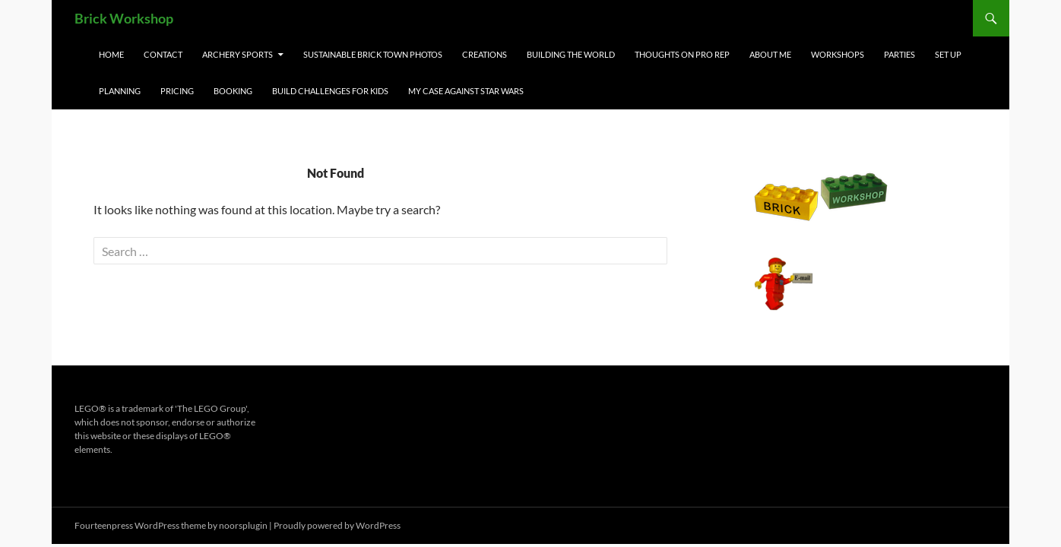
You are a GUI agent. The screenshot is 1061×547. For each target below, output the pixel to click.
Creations (484, 54)
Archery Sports (237, 54)
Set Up (948, 54)
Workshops (837, 54)
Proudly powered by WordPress (337, 525)
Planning (120, 91)
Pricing (177, 91)
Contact (163, 54)
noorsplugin (243, 525)
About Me (770, 54)
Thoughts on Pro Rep (682, 54)
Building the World (571, 54)
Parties (899, 54)
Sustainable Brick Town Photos (372, 54)
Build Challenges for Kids (330, 91)
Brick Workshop (123, 18)
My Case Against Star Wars (466, 91)
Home (111, 54)
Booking (233, 91)
